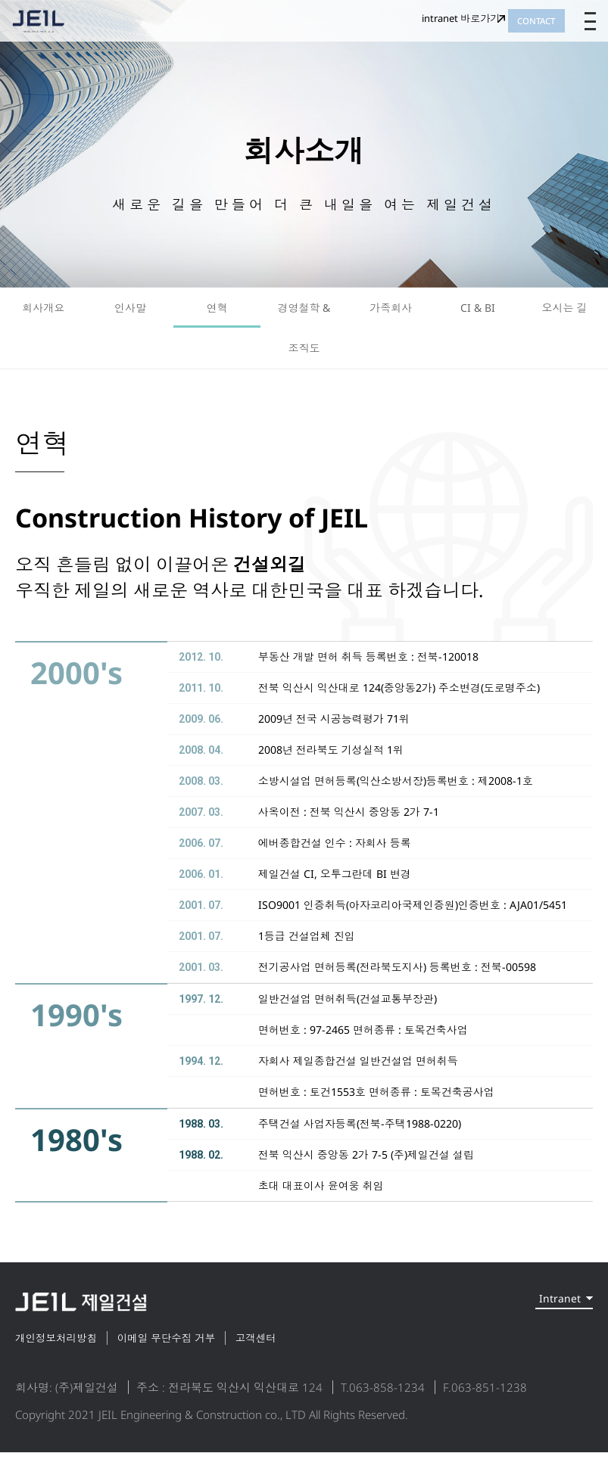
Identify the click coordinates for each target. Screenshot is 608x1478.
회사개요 (43, 313)
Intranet (543, 1329)
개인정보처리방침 (63, 1363)
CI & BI (477, 313)
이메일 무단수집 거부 (199, 1363)
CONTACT (517, 30)
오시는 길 (565, 313)
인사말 (130, 313)
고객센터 (312, 1363)
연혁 (217, 313)
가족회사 (390, 313)
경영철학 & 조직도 (303, 340)
